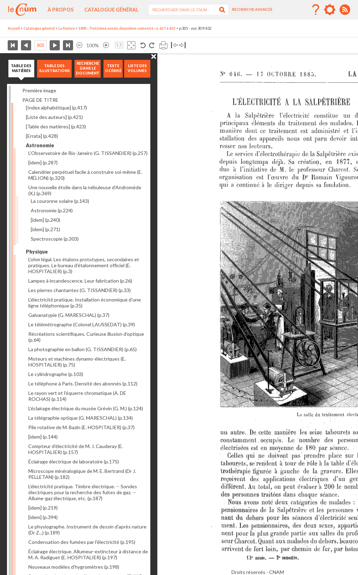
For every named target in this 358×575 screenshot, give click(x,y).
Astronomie (52, 210)
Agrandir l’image (106, 45)
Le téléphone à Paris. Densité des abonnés (82, 383)
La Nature (66, 28)
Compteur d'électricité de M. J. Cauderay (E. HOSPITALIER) (75, 449)
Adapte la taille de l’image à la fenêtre (131, 45)
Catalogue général (111, 10)
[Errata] (42, 136)
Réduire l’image (79, 45)
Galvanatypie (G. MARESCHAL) (68, 315)
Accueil (14, 28)
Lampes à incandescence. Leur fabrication (80, 281)
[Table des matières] (56, 126)
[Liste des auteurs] (54, 117)
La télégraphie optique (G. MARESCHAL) (80, 418)
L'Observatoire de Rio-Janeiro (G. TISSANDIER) (88, 153)
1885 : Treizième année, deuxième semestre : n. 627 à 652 (127, 28)
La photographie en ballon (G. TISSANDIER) (82, 349)
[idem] (43, 162)
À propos (61, 10)
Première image (39, 90)
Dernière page (68, 45)
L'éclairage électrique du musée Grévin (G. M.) (85, 408)
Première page (13, 45)
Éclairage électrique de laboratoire (73, 461)
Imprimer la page (163, 45)
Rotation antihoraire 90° (143, 45)
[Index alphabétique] (56, 108)
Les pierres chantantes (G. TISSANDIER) (79, 290)
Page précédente (26, 45)
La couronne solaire (60, 201)
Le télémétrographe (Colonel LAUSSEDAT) (81, 324)
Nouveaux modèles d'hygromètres (73, 567)
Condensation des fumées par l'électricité (81, 542)
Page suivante (55, 45)
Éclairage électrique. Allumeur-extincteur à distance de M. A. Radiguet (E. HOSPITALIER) (88, 554)
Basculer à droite (182, 45)
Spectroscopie (55, 239)
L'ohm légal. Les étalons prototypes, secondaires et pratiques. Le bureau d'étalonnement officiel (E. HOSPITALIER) (83, 265)
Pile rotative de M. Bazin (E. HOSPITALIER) (81, 427)
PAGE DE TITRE (40, 100)
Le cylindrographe (55, 374)
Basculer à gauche (174, 45)
